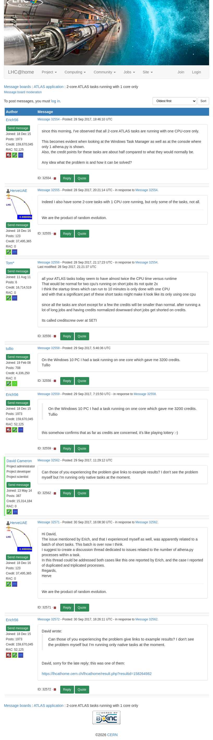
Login (196, 72)
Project (49, 72)
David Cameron (19, 461)
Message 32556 (49, 262)
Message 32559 (49, 394)
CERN (112, 735)
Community (105, 72)
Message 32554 (49, 119)
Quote (82, 178)
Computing (75, 72)
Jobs (129, 72)
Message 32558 (49, 348)
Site (148, 72)
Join (181, 72)
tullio (10, 348)
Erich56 (12, 120)
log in (55, 101)
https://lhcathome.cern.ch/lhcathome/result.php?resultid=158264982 (96, 674)
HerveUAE (18, 191)
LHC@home (21, 72)
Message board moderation (23, 92)
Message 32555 (49, 190)
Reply (67, 178)
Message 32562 (49, 460)
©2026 (106, 735)
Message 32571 (49, 522)
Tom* (10, 263)
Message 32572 (49, 619)
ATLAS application (48, 87)
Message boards (17, 87)
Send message (18, 128)
